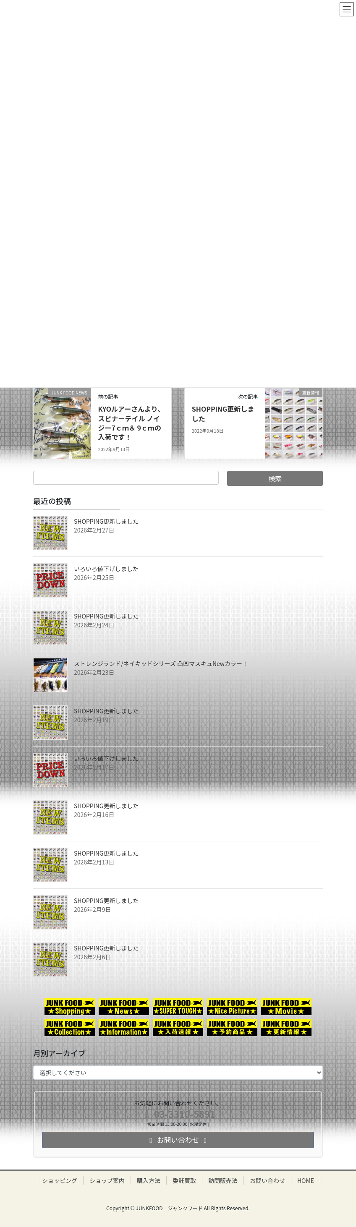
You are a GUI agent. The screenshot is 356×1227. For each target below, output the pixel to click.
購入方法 (148, 1180)
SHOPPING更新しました (223, 413)
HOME (305, 1180)
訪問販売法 (223, 1180)
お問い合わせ (267, 1180)
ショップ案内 (107, 1180)
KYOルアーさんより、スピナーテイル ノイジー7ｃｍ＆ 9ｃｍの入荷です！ (131, 423)
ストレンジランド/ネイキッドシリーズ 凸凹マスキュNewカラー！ (161, 663)
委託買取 (184, 1180)
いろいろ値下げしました (106, 568)
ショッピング (59, 1180)
